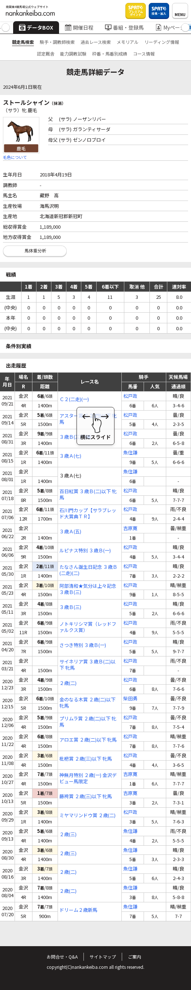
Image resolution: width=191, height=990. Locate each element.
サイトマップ (103, 956)
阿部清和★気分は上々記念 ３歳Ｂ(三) (87, 589)
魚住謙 (130, 453)
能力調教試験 (73, 53)
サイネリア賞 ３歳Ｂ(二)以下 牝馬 (87, 665)
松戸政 (130, 396)
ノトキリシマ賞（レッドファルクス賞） (87, 627)
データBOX (36, 27)
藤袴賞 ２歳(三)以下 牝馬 (85, 796)
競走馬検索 (23, 42)
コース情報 (144, 53)
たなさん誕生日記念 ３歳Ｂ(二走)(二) (88, 570)
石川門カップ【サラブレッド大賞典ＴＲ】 (87, 513)
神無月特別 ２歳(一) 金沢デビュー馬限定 (88, 778)
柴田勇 (130, 699)
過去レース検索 (96, 42)
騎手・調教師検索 (57, 42)
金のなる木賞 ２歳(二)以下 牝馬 (87, 703)
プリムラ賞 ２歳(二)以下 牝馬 (87, 722)
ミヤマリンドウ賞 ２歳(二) (87, 815)
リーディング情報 (161, 42)
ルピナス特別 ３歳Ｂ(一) (85, 551)
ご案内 (134, 956)
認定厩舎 (45, 53)
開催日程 (79, 27)
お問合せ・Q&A (62, 956)
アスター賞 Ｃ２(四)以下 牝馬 (88, 419)
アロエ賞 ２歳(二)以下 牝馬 (88, 740)
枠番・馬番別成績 (109, 53)
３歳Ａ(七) (70, 456)
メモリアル (128, 42)
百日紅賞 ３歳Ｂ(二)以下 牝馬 (88, 494)
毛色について (15, 157)
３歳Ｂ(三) (70, 607)
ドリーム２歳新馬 (78, 910)
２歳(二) (68, 683)
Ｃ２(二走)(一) (74, 399)
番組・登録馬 (124, 27)
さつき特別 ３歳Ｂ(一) (82, 645)
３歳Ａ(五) (70, 532)
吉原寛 (130, 528)
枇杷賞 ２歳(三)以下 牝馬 (85, 759)
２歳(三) (68, 834)
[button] (5, 27)
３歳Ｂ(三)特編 (75, 437)
